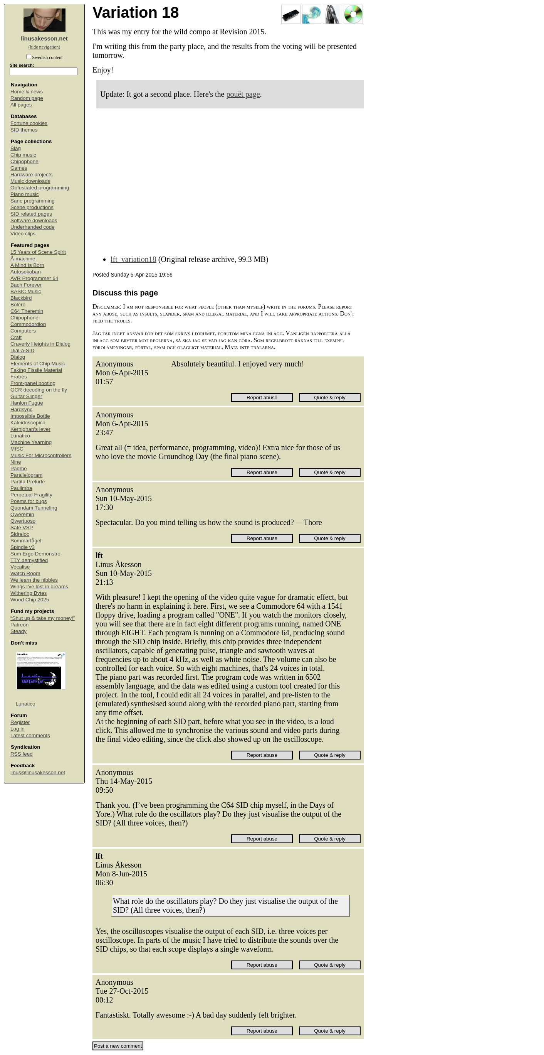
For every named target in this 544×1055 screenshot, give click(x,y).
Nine (15, 462)
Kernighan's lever (30, 429)
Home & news (26, 92)
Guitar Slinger (26, 396)
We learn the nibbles (34, 580)
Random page (26, 98)
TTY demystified (29, 560)
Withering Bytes (28, 593)
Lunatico (20, 436)
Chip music (23, 155)
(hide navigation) (44, 47)
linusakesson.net (44, 38)
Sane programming (32, 201)
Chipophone (24, 161)
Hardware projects (31, 174)
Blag (15, 148)
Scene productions (32, 207)
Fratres (18, 377)
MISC (17, 449)
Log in (17, 729)
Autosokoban (25, 272)
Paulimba (21, 488)
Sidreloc (19, 534)
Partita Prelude (27, 481)
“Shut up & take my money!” (42, 618)
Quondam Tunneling (33, 508)
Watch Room (25, 573)
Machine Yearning (31, 442)
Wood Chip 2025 (29, 600)
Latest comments (30, 735)
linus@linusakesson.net (37, 772)
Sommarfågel (25, 541)
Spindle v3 (22, 547)
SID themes (24, 130)
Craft (16, 337)
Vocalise (20, 567)
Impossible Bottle (30, 416)
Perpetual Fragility (31, 495)
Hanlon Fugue (26, 403)
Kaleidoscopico (27, 422)
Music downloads (30, 181)
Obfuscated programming (39, 188)
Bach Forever (26, 285)
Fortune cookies (28, 123)
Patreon (19, 625)
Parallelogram (26, 475)
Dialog (17, 357)
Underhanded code (32, 227)
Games (18, 168)
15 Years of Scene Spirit (38, 252)
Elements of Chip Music (37, 363)
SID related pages (31, 214)
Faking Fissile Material (36, 370)
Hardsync (21, 409)
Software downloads (33, 220)
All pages (21, 105)
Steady (18, 631)
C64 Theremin (26, 311)
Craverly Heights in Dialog (40, 344)
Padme (18, 468)
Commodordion (28, 324)
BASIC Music (25, 291)
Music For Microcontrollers (40, 455)
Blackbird (21, 298)
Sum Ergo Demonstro (35, 554)
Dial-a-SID (22, 350)
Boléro (17, 304)
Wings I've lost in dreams (39, 586)
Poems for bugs (28, 501)
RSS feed (21, 754)
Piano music (24, 194)
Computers (23, 331)
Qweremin (22, 514)
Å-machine (22, 259)
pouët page (243, 94)
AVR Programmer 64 (34, 278)
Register (20, 722)
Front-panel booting (32, 383)
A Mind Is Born (27, 265)
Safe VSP (21, 527)
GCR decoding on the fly (38, 390)
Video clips (22, 233)
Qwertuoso (22, 521)
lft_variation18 (133, 259)
